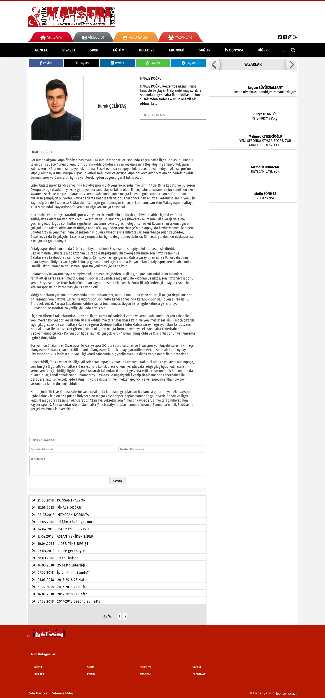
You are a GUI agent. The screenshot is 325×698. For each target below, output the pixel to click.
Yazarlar (180, 37)
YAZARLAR (253, 64)
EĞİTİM (119, 50)
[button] (214, 64)
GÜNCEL (41, 50)
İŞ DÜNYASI (234, 50)
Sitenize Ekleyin (64, 690)
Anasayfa (52, 37)
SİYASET (68, 50)
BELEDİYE (147, 50)
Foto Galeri (136, 37)
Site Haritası (38, 690)
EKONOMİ (176, 50)
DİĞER (263, 50)
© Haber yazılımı (274, 690)
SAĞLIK (204, 50)
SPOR (94, 50)
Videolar (93, 37)
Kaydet (117, 478)
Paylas (46, 63)
